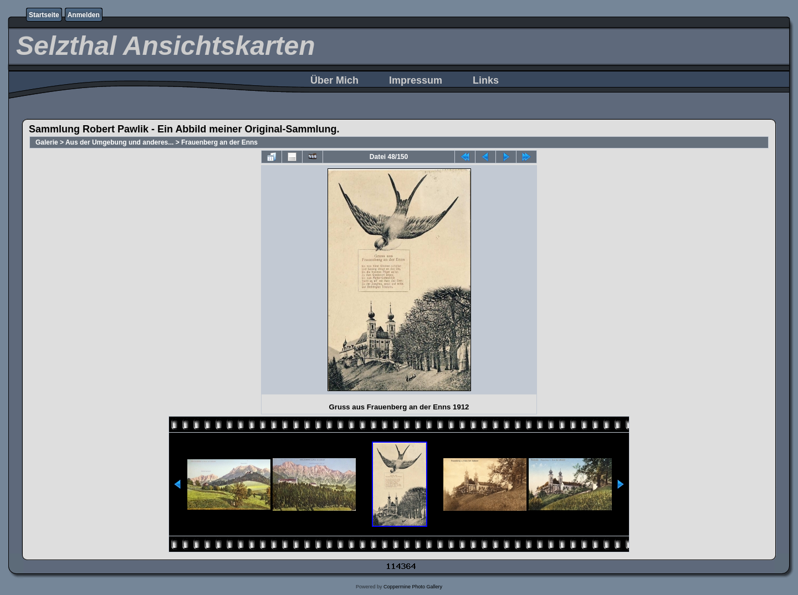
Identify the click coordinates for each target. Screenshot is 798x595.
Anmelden (84, 15)
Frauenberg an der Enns (219, 142)
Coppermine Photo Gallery (412, 586)
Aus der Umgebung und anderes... (119, 142)
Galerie (46, 142)
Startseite (44, 15)
